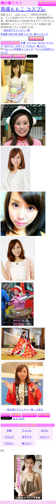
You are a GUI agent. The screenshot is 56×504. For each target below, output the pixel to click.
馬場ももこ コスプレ (23, 9)
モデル (41, 43)
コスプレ (28, 34)
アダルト (31, 46)
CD (15, 34)
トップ (5, 414)
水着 (20, 34)
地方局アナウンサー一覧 (17, 30)
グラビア (9, 437)
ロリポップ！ (40, 502)
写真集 (4, 34)
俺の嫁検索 (36, 38)
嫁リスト (41, 2)
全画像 (16, 414)
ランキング (47, 2)
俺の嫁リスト (11, 3)
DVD (10, 34)
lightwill (24, 502)
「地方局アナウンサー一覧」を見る (24, 409)
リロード (6, 56)
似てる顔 (19, 56)
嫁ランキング (41, 34)
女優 (23, 43)
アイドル (31, 43)
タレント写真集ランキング (18, 49)
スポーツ (20, 46)
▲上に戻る (19, 418)
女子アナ (9, 46)
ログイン (53, 2)
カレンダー (29, 414)
